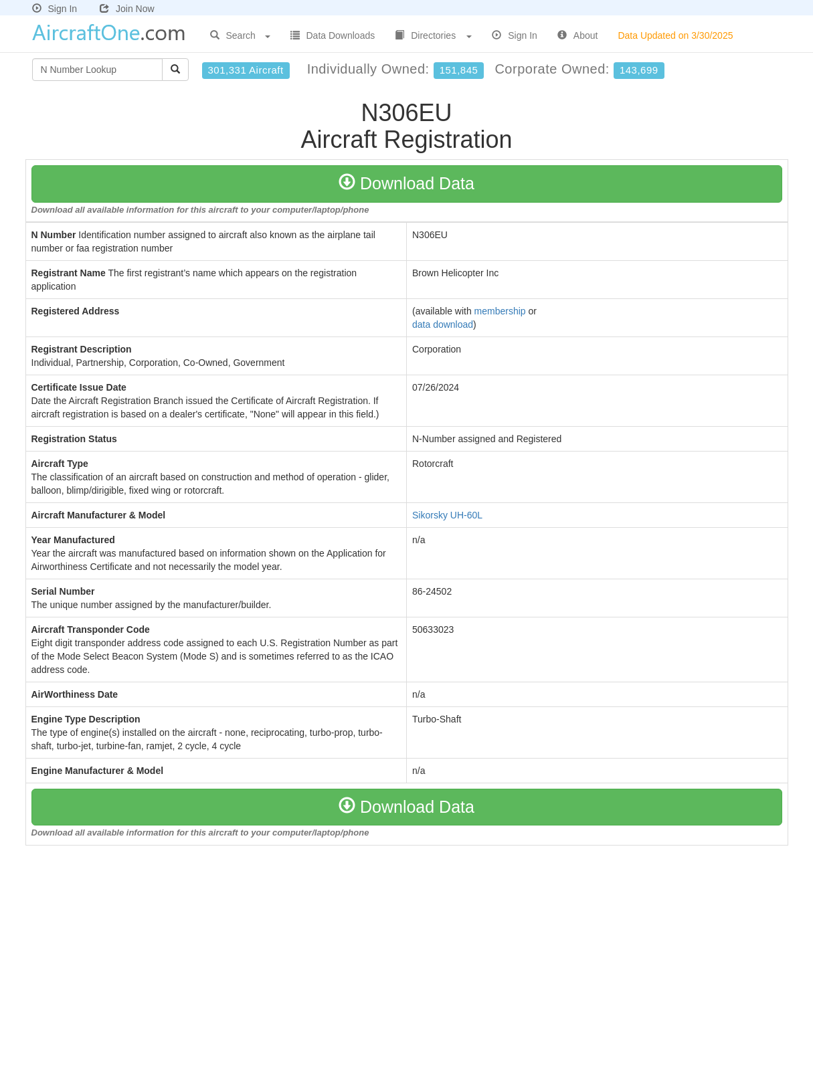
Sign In (55, 8)
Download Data (406, 183)
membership (500, 311)
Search (240, 35)
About (577, 35)
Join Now (127, 8)
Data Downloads (332, 35)
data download (442, 324)
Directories (433, 35)
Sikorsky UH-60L (447, 515)
